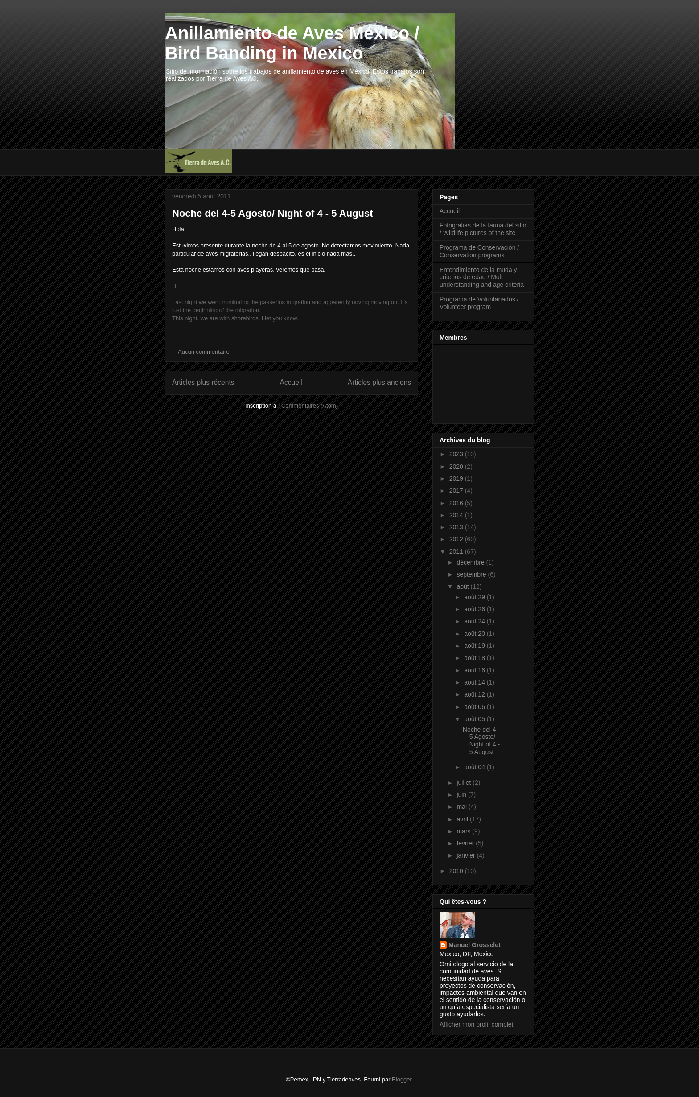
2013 (457, 527)
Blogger (401, 1079)
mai (462, 806)
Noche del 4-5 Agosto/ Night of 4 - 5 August (272, 213)
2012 (457, 539)
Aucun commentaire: (205, 351)
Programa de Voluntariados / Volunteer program (479, 303)
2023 (457, 454)
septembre (472, 574)
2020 (457, 466)
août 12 (475, 694)
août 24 (475, 621)
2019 (457, 478)
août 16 (475, 670)
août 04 (475, 767)
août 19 (475, 645)
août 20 (475, 633)
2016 (457, 503)
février (466, 843)
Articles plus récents (203, 382)
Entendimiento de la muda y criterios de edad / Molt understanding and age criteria (482, 277)
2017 (457, 490)
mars (464, 831)
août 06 (475, 706)
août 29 (475, 597)
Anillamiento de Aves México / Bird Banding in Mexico (292, 43)
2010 (457, 870)
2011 (457, 551)
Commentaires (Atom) (309, 405)
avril (463, 819)
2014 (457, 515)
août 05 (475, 718)
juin (462, 794)
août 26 (475, 609)
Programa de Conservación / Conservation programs (479, 251)
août (463, 586)
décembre (471, 562)
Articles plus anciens (379, 382)
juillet (464, 782)
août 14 (475, 682)
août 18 (475, 657)
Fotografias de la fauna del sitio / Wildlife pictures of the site (483, 229)
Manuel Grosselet (474, 945)
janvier (466, 855)
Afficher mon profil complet (476, 1024)
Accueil (291, 382)
